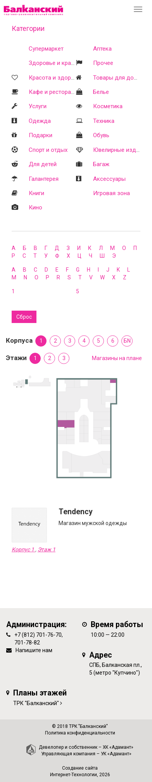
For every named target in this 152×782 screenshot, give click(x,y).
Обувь (101, 135)
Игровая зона (111, 193)
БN (127, 341)
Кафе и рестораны (53, 91)
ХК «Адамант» (118, 747)
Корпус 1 (23, 549)
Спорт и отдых (48, 149)
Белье (101, 91)
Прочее (103, 63)
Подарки (40, 135)
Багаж (101, 164)
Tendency (76, 511)
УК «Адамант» (116, 753)
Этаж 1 (46, 549)
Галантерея (44, 178)
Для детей (43, 164)
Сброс (24, 317)
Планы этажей (40, 692)
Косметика (108, 106)
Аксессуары (109, 178)
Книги (36, 193)
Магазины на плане (117, 358)
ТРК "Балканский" (36, 703)
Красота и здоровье (56, 77)
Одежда (40, 120)
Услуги (38, 106)
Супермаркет (46, 48)
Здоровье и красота (56, 63)
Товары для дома (117, 77)
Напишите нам (34, 650)
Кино (35, 207)
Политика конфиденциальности (80, 733)
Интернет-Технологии (73, 774)
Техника (103, 120)
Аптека (102, 48)
